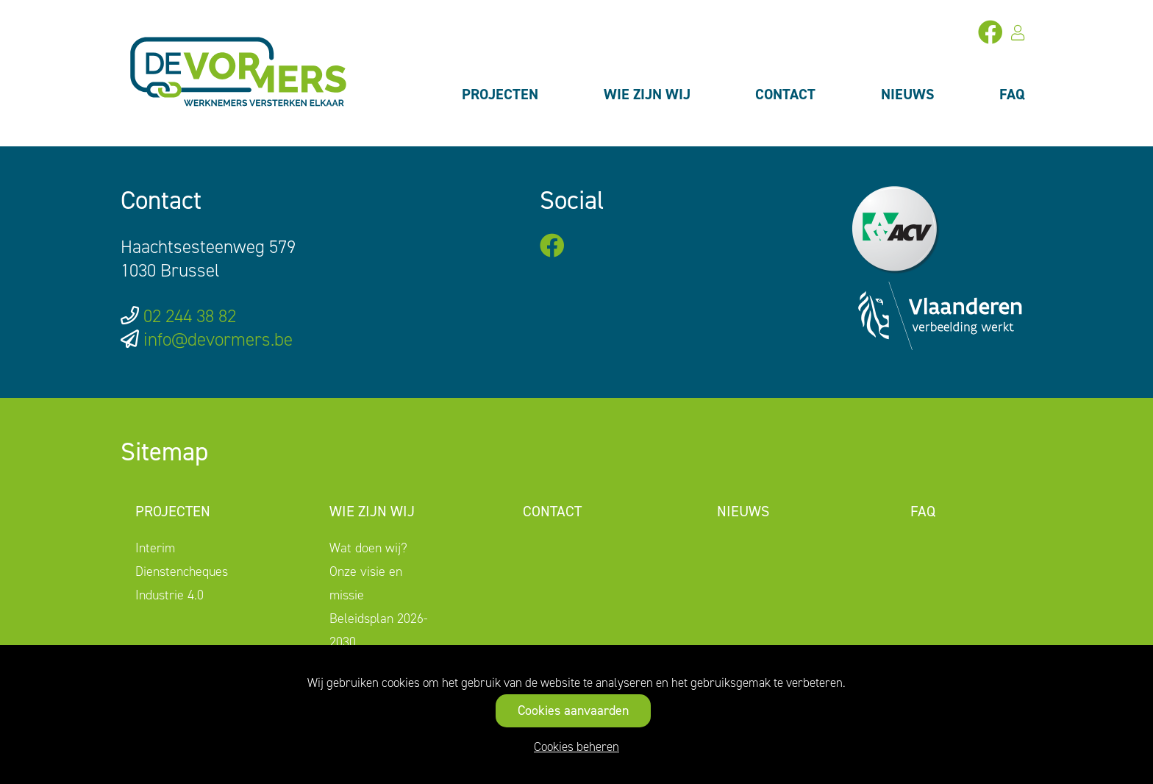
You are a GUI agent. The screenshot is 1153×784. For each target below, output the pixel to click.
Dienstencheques (181, 571)
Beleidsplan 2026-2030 (378, 630)
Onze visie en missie (365, 583)
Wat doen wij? (368, 548)
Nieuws (908, 94)
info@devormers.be (218, 339)
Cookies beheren (576, 746)
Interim (155, 548)
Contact (785, 94)
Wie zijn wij (647, 94)
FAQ (1012, 94)
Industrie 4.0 (169, 595)
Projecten (500, 94)
